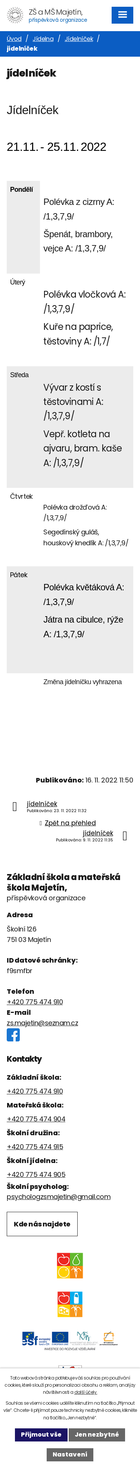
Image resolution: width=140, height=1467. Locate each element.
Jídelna (42, 39)
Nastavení (70, 1454)
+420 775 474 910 (35, 1002)
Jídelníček (79, 39)
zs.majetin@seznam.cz (42, 1023)
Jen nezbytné (97, 1434)
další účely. (85, 1392)
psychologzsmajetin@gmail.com (59, 1196)
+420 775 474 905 (36, 1174)
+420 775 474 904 (36, 1119)
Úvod (14, 39)
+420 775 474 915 (35, 1146)
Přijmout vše (41, 1434)
